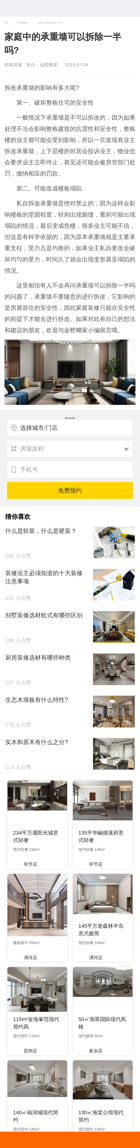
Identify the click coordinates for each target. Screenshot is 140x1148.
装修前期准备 (23, 23)
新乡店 (92, 1050)
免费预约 (70, 490)
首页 (6, 23)
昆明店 (27, 1050)
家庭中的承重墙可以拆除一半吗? (50, 23)
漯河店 (27, 957)
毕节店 (27, 864)
